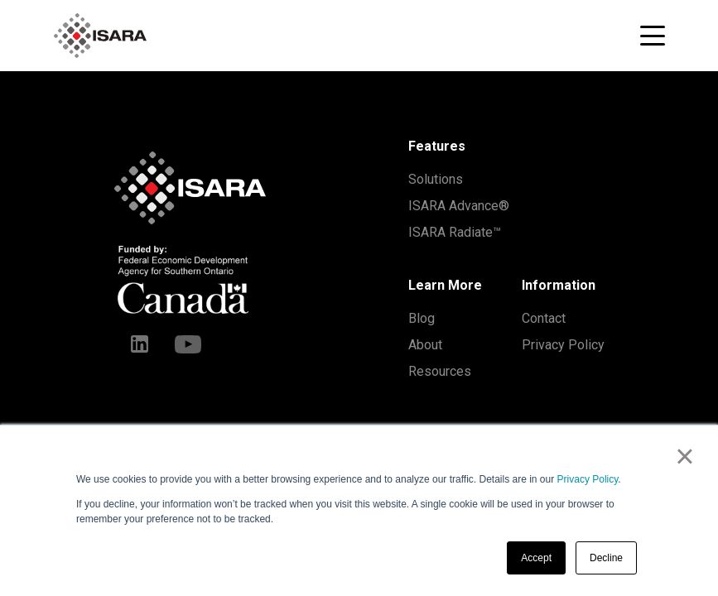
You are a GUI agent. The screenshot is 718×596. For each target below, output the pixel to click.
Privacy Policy (588, 479)
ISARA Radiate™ (454, 232)
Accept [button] (536, 558)
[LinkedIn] (139, 343)
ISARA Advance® (458, 206)
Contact (544, 318)
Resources (439, 371)
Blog (421, 318)
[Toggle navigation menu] (652, 36)
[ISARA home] (100, 35)
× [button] (684, 456)
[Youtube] (188, 343)
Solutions (435, 179)
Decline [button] (606, 558)
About (425, 345)
